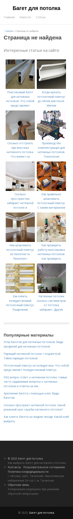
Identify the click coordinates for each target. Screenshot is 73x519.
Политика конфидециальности (28, 471)
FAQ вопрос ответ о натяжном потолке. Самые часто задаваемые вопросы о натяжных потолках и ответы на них (35, 381)
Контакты (14, 467)
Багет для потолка (36, 8)
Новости (25, 17)
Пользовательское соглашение (44, 467)
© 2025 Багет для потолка (25, 458)
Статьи (40, 17)
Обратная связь (18, 485)
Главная (9, 17)
